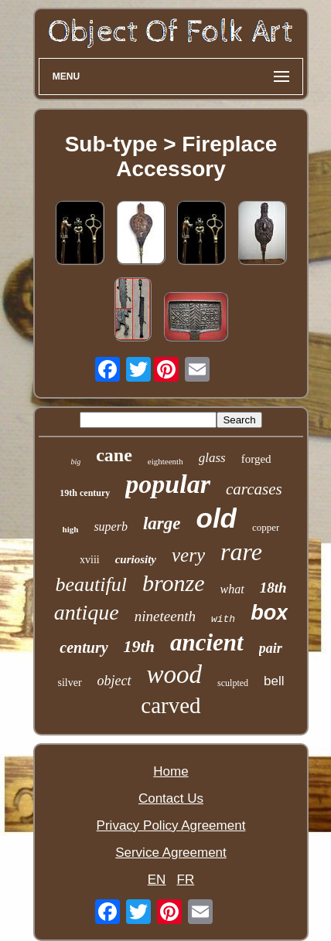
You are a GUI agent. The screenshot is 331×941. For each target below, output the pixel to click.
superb (111, 526)
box (269, 612)
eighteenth (165, 461)
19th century (85, 492)
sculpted (232, 683)
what (232, 589)
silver (69, 682)
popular (167, 484)
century (83, 647)
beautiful (91, 584)
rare (241, 552)
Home (170, 771)
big (75, 461)
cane (114, 455)
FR (186, 879)
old (216, 518)
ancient (207, 642)
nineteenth (165, 616)
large (162, 523)
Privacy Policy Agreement (171, 825)
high (71, 529)
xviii (90, 560)
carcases (254, 489)
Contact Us (170, 798)
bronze (173, 583)
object (114, 680)
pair (270, 648)
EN (157, 879)
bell (274, 681)
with (223, 619)
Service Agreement (171, 852)
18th (273, 587)
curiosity (135, 559)
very (188, 555)
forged (256, 459)
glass (212, 457)
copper (265, 527)
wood (175, 674)
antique (86, 612)
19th (139, 646)
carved (170, 705)
